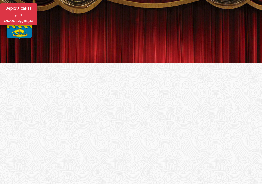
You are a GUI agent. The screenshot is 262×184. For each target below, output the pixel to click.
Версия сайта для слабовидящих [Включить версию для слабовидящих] (18, 14)
